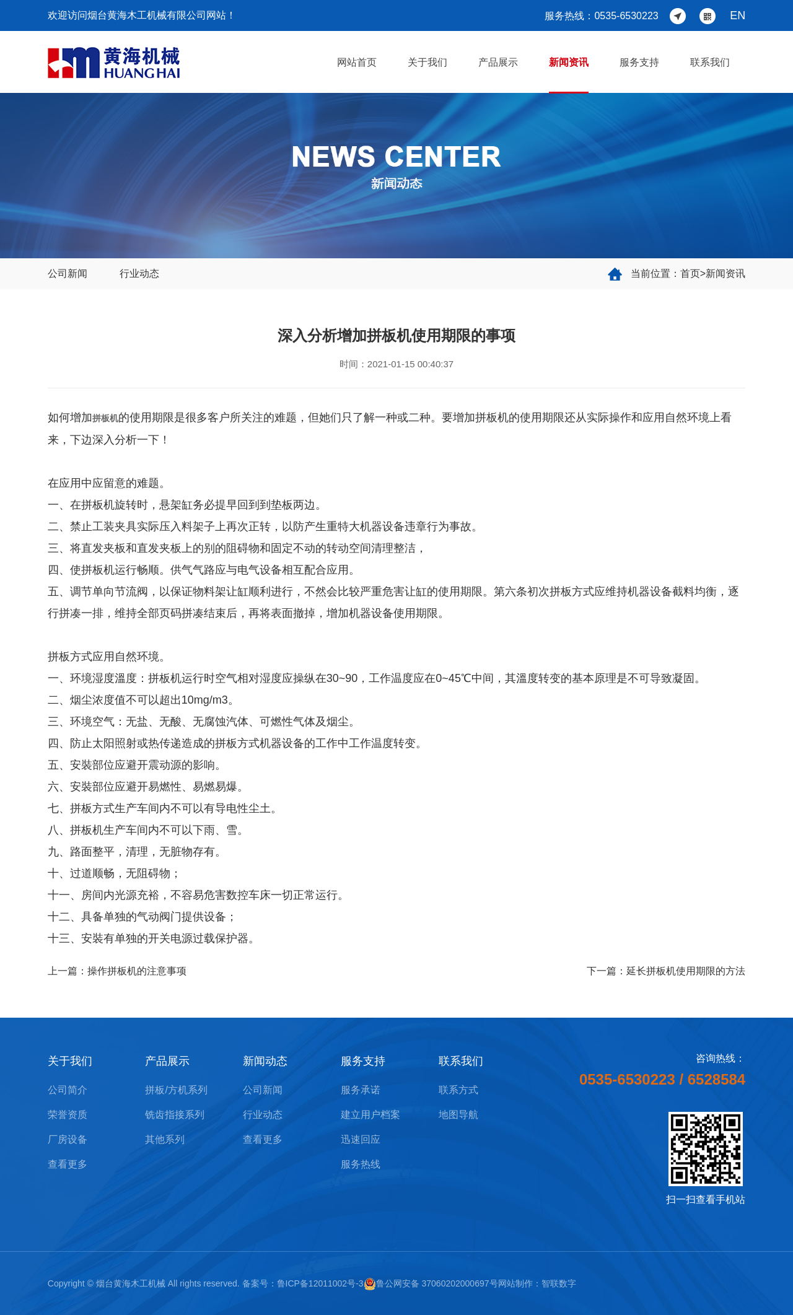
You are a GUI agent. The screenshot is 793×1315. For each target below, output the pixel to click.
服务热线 (360, 1164)
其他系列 (165, 1139)
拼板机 (105, 418)
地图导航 (458, 1114)
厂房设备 (67, 1139)
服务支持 (639, 62)
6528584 (716, 1079)
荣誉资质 (67, 1114)
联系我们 (710, 62)
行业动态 (139, 273)
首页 (690, 273)
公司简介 (67, 1090)
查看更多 (67, 1164)
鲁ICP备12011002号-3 (320, 1283)
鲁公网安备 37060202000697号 (431, 1283)
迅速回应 (360, 1139)
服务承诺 (360, 1090)
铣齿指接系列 (174, 1114)
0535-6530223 (627, 1079)
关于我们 (427, 62)
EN (737, 15)
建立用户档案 (370, 1114)
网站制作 (515, 1283)
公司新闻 (67, 273)
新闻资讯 (569, 62)
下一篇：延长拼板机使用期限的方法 (666, 971)
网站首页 (357, 62)
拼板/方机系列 (176, 1090)
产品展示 (498, 62)
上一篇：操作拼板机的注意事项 (117, 971)
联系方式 (458, 1090)
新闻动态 (265, 1061)
